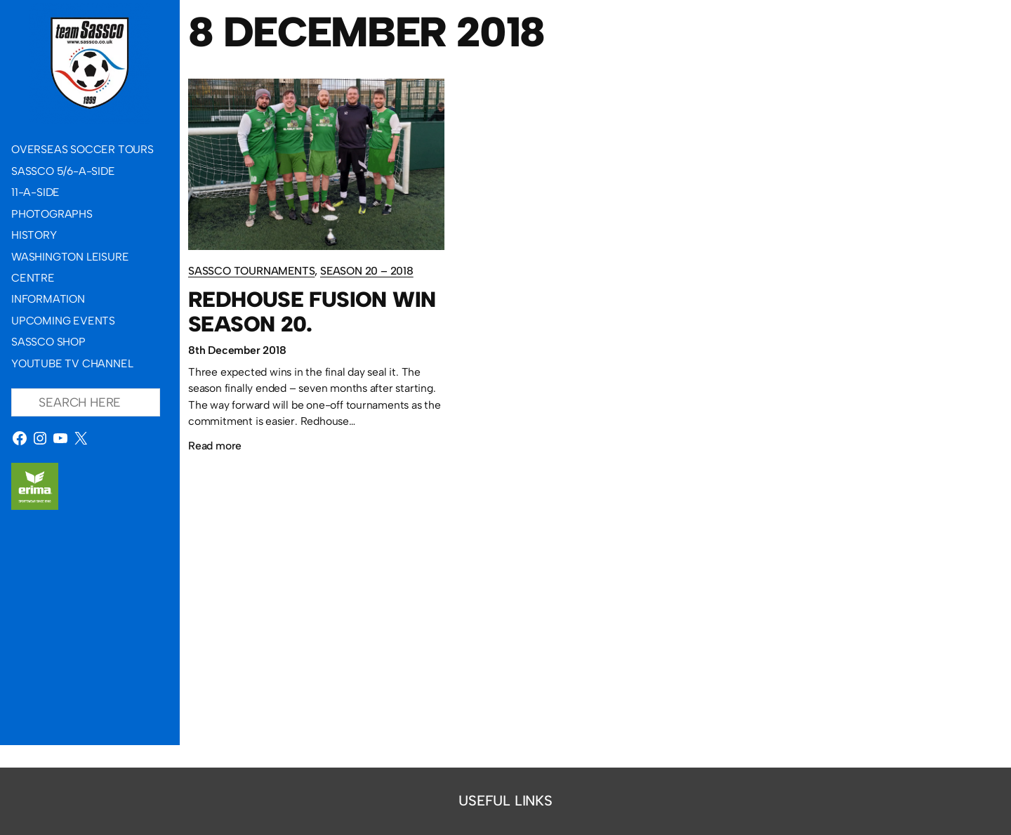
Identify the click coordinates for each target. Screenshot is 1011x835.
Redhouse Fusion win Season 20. (311, 311)
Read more (215, 445)
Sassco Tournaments (251, 270)
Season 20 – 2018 (367, 270)
